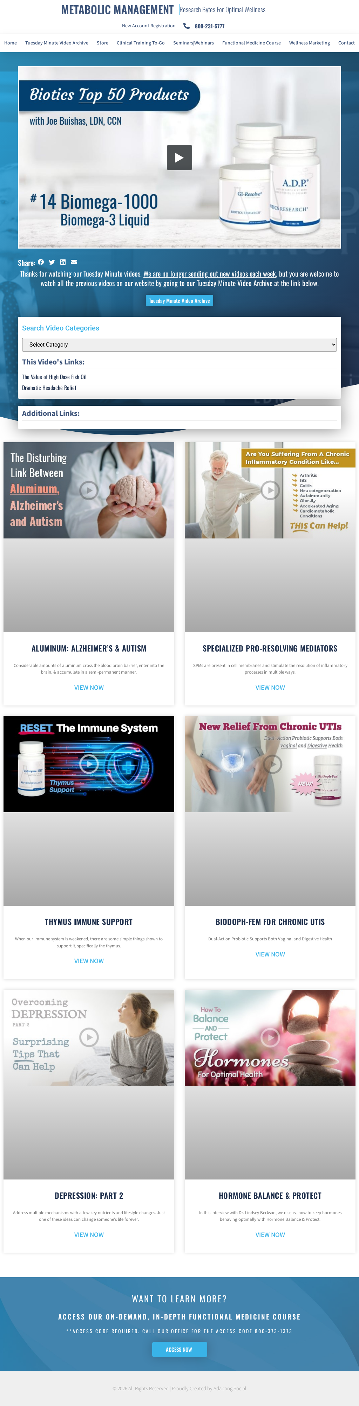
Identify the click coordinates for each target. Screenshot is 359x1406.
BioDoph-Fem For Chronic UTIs (270, 921)
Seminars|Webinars (193, 43)
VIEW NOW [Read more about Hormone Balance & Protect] (270, 1235)
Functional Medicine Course (251, 43)
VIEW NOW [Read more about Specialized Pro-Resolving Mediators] (270, 687)
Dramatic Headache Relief (49, 387)
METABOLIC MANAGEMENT (117, 9)
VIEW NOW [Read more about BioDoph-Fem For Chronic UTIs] (270, 954)
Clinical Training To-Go (141, 43)
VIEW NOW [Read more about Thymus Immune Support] (89, 961)
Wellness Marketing (309, 43)
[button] (41, 262)
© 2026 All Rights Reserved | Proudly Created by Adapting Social (179, 1388)
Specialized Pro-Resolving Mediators (270, 648)
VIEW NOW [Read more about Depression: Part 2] (89, 1235)
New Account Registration (149, 26)
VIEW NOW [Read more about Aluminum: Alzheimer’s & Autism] (89, 687)
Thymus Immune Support (89, 921)
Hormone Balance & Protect (270, 1195)
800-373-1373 (274, 1331)
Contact (346, 43)
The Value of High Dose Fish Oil (54, 377)
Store (102, 43)
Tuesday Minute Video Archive (56, 43)
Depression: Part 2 (89, 1195)
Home (10, 43)
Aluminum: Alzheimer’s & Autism (89, 648)
